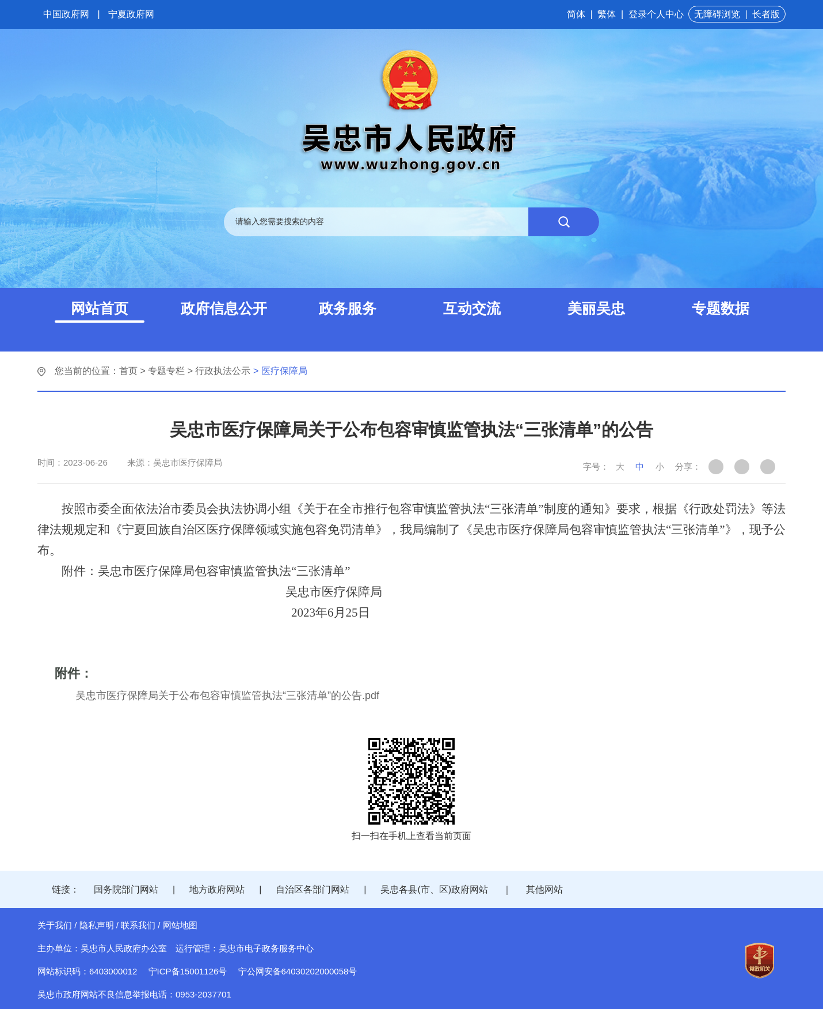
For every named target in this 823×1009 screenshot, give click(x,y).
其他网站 (544, 889)
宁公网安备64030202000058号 (297, 971)
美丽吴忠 (596, 308)
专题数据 (720, 308)
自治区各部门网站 (312, 889)
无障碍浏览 (717, 14)
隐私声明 (96, 925)
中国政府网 (66, 14)
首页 (128, 371)
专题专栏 (166, 371)
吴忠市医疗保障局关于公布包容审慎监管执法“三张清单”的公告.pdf (227, 695)
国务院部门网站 (126, 889)
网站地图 (180, 925)
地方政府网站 (217, 889)
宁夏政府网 (131, 14)
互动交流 (472, 308)
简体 (576, 14)
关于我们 (54, 925)
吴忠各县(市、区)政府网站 (434, 889)
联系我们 (138, 925)
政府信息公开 (224, 308)
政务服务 (347, 308)
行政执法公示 (222, 371)
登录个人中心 (656, 14)
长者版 (766, 14)
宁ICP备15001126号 (187, 971)
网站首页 (99, 308)
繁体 (606, 14)
